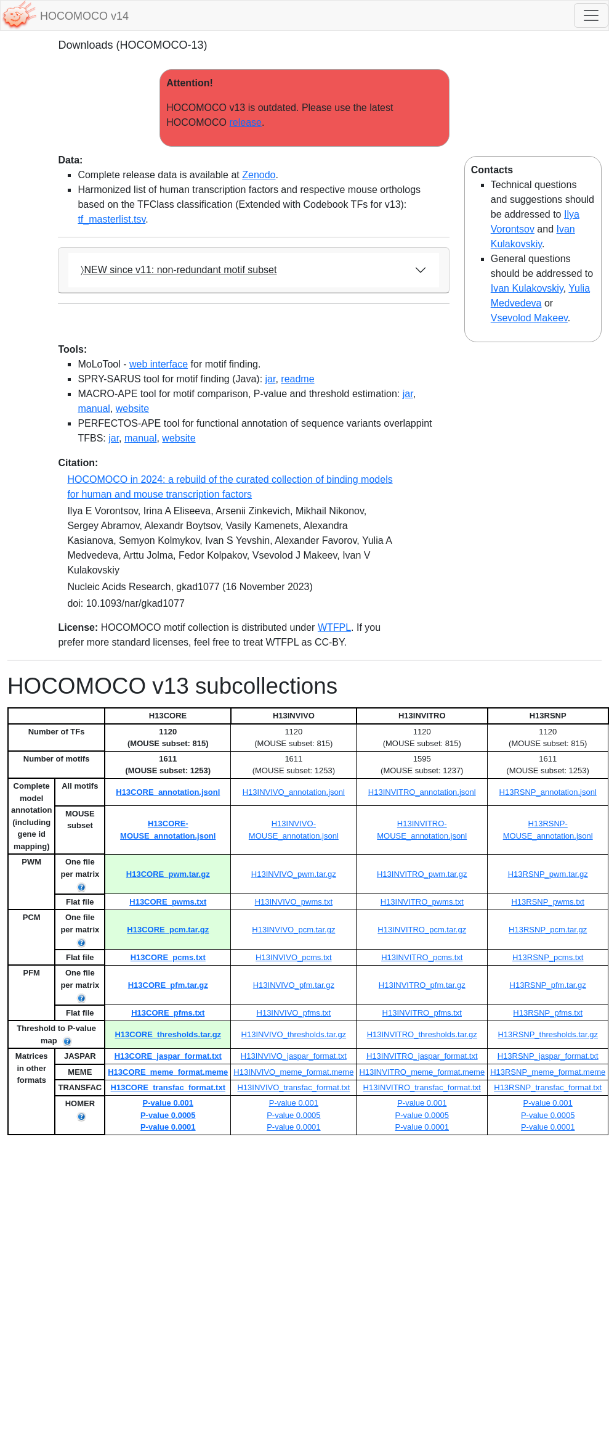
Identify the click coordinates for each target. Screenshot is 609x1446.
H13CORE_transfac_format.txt (168, 1087)
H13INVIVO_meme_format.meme (293, 1072)
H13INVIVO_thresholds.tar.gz (294, 1034)
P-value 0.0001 (168, 1127)
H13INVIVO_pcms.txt (294, 957)
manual (94, 408)
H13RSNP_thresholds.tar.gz (548, 1034)
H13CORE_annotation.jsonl (168, 792)
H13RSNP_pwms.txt (547, 901)
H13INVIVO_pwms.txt (294, 901)
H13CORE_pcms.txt (168, 957)
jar (270, 379)
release (245, 122)
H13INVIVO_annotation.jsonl (294, 792)
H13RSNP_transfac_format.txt (548, 1087)
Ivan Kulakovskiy (527, 288)
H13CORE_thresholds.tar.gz (168, 1034)
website (132, 408)
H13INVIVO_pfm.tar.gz (293, 985)
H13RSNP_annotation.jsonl (548, 792)
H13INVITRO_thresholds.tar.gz (422, 1034)
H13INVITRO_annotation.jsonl (422, 792)
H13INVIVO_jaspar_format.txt (294, 1056)
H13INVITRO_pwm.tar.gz (422, 874)
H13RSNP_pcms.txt (548, 957)
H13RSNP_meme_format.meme (547, 1072)
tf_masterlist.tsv (111, 219)
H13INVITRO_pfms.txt (422, 1012)
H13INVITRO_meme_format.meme (422, 1072)
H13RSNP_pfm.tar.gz (548, 985)
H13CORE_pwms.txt (167, 901)
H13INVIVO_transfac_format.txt (293, 1087)
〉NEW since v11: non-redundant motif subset (178, 270)
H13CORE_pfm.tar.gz (168, 985)
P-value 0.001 (168, 1102)
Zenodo (258, 175)
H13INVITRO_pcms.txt (421, 957)
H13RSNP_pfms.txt (548, 1012)
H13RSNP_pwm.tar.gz (548, 874)
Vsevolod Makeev (529, 318)
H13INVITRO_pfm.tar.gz (422, 985)
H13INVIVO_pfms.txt (294, 1012)
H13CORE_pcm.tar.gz (168, 929)
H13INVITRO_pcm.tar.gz (421, 929)
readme (297, 379)
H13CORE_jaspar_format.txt (168, 1056)
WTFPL (334, 627)
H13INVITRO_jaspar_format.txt (422, 1056)
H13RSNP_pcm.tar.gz (548, 929)
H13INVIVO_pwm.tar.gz (293, 874)
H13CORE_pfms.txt (167, 1012)
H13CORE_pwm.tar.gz (168, 874)
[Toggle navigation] (591, 15)
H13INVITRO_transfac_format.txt (422, 1087)
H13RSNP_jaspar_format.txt (548, 1056)
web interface (158, 364)
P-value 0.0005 (168, 1115)
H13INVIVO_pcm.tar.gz (293, 929)
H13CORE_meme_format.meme (168, 1072)
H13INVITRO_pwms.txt (422, 901)
